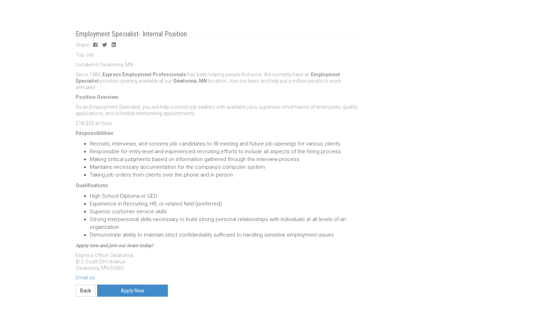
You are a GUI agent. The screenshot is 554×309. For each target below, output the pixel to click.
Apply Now (133, 290)
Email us (85, 277)
